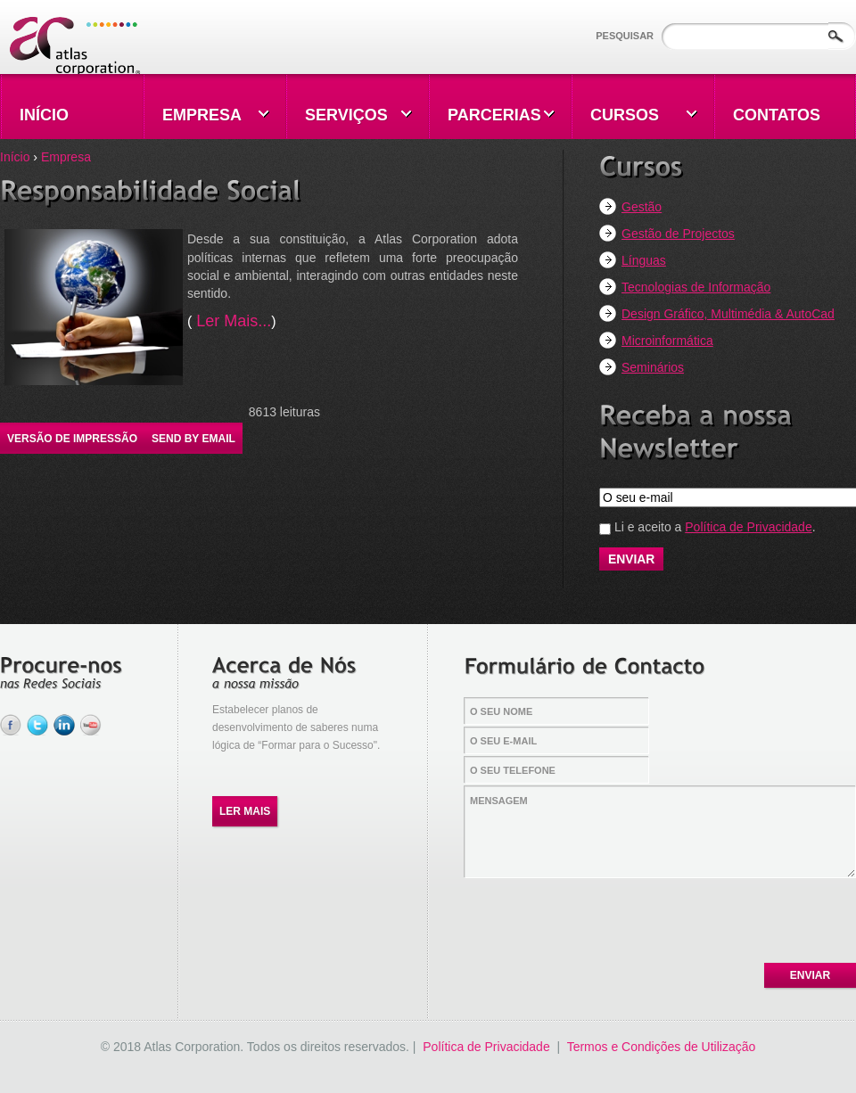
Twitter (37, 725)
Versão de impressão (72, 438)
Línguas (643, 260)
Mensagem (660, 832)
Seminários (652, 367)
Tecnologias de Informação (695, 287)
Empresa (66, 157)
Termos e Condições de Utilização (661, 1047)
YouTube (91, 725)
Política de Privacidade (748, 527)
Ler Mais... (231, 321)
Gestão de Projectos (678, 233)
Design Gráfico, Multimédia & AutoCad (728, 314)
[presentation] (600, 915)
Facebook (10, 725)
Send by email (193, 438)
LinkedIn (64, 725)
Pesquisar (626, 35)
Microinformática (667, 340)
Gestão (641, 207)
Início (14, 157)
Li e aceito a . (715, 527)
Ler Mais (244, 811)
